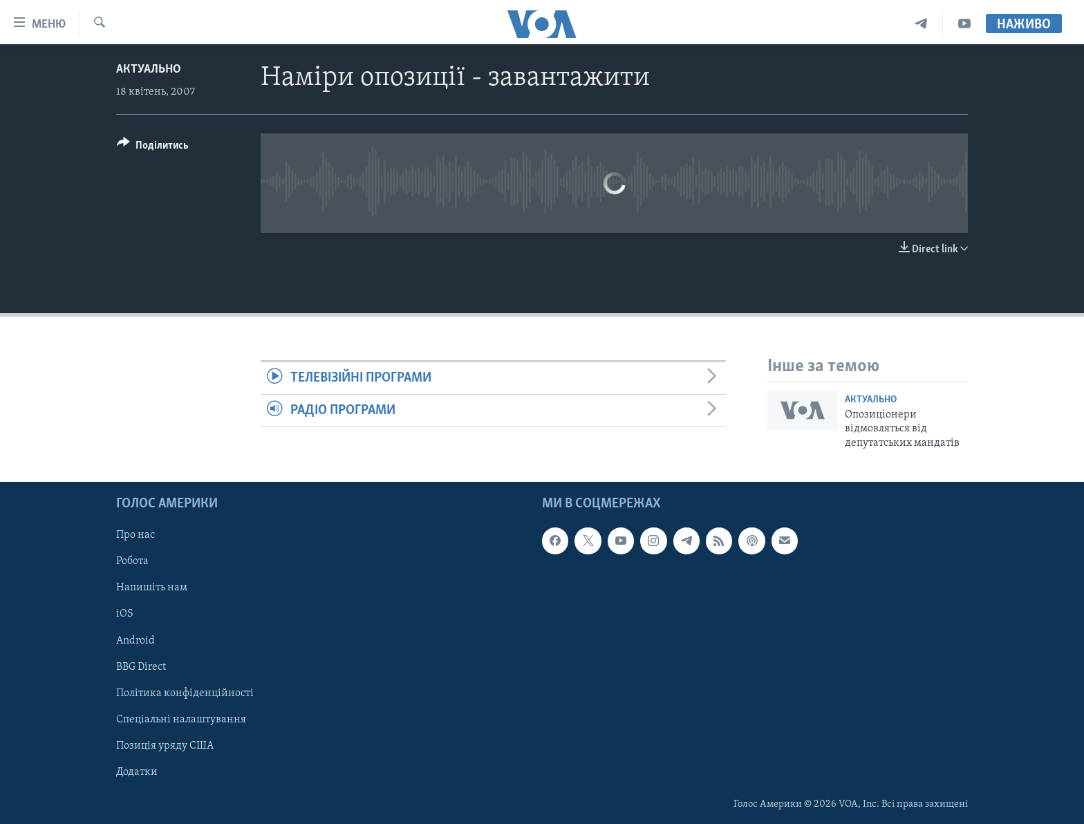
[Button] (153, 147)
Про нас (135, 535)
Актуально (148, 69)
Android (135, 640)
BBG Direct (141, 667)
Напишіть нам (151, 587)
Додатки (137, 772)
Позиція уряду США (165, 745)
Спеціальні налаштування (181, 719)
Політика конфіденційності (185, 693)
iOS (124, 613)
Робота (132, 561)
